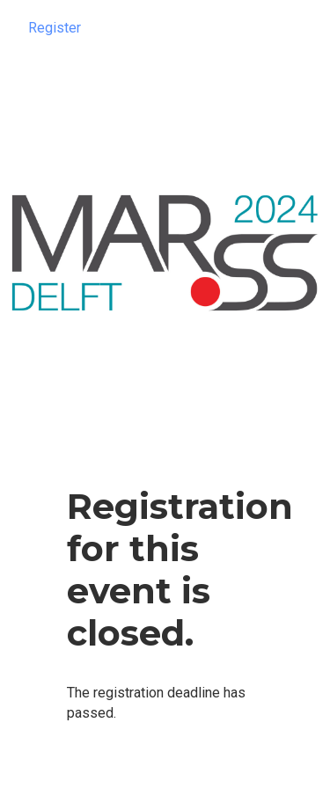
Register (54, 27)
